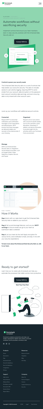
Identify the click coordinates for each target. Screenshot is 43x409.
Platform (6, 16)
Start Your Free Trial (22, 285)
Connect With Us (21, 42)
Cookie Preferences (26, 384)
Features (14, 16)
